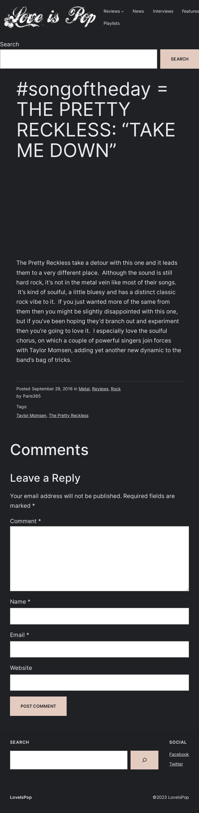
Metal (84, 388)
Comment (25, 521)
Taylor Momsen (31, 415)
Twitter (176, 763)
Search (9, 44)
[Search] (144, 760)
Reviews (100, 388)
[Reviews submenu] (122, 11)
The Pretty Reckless (68, 415)
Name (20, 601)
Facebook (179, 754)
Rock (116, 388)
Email (19, 634)
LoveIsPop (21, 797)
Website (21, 667)
